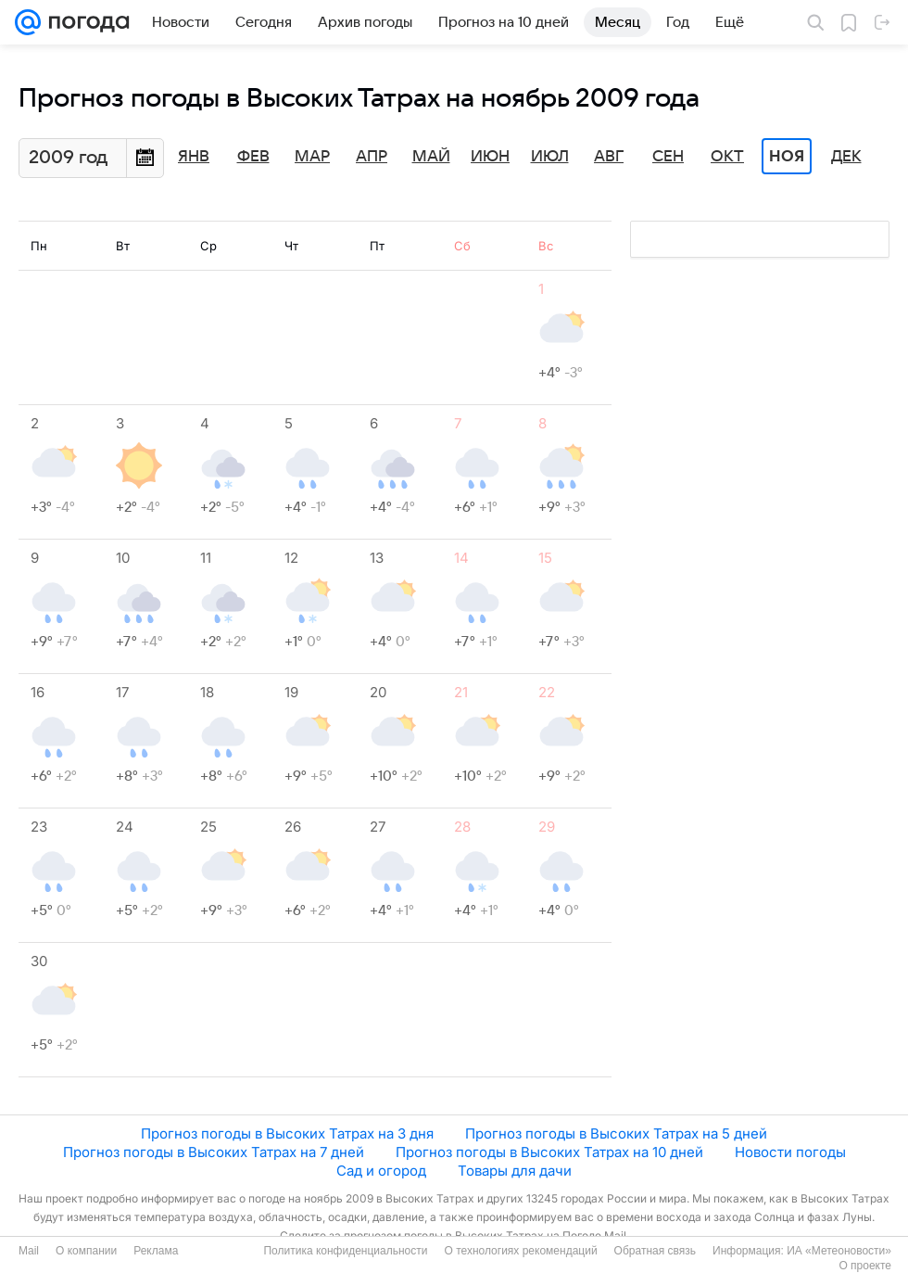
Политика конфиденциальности (345, 1250)
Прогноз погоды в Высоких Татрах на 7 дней (213, 1152)
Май (431, 156)
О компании (86, 1250)
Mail (29, 1250)
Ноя (786, 156)
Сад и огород (381, 1170)
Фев (253, 156)
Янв (193, 156)
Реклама (155, 1250)
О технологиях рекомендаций (520, 1250)
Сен (668, 156)
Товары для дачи (515, 1170)
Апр (371, 156)
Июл (550, 156)
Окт (727, 156)
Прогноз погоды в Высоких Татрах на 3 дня (287, 1133)
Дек (846, 156)
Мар (312, 156)
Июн (490, 156)
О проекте (865, 1265)
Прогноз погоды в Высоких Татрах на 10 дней (549, 1152)
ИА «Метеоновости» (839, 1250)
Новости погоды (790, 1152)
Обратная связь (655, 1250)
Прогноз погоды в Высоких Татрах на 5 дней (616, 1133)
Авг (609, 156)
